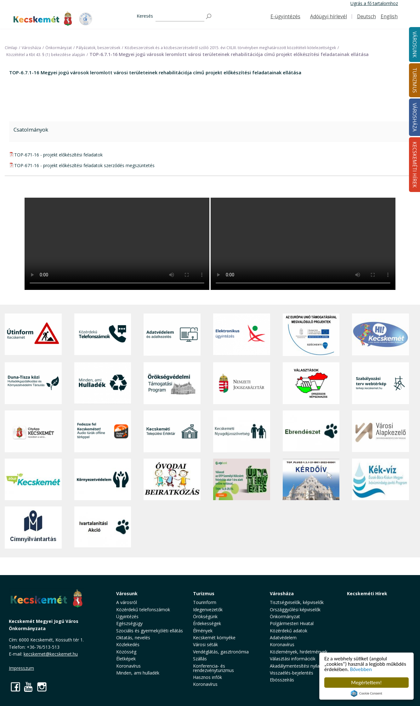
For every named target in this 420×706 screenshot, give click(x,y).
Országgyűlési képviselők (295, 610)
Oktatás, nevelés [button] (133, 638)
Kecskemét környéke (214, 638)
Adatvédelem (283, 638)
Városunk (127, 593)
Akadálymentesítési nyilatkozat (301, 666)
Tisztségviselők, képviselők (297, 602)
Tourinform (204, 602)
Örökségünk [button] (205, 616)
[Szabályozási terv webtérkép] (380, 383)
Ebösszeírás (282, 680)
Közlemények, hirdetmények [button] (298, 652)
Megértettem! (366, 682)
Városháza (282, 593)
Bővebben (361, 669)
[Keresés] (180, 16)
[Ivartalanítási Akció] (102, 527)
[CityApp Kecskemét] (33, 431)
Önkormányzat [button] (285, 616)
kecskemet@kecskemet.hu (51, 654)
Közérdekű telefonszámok (143, 610)
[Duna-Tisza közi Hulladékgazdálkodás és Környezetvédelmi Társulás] (33, 383)
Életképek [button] (126, 659)
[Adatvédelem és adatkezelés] (172, 334)
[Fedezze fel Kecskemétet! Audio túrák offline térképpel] (102, 431)
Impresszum (21, 668)
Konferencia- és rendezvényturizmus (213, 668)
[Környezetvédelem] (102, 479)
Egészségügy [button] (129, 623)
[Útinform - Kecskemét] (33, 334)
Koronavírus (128, 666)
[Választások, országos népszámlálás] (311, 383)
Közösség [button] (126, 652)
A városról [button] (126, 602)
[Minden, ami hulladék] (102, 383)
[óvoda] (172, 479)
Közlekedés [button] (127, 644)
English (389, 16)
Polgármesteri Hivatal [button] (292, 623)
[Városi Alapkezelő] (380, 431)
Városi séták (205, 644)
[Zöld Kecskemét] (33, 479)
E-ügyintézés (285, 16)
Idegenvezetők (208, 610)
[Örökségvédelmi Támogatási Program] (172, 383)
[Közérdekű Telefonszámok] (102, 334)
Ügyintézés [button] (127, 616)
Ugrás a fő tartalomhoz (374, 3)
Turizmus (203, 593)
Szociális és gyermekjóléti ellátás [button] (149, 631)
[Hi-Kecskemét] (380, 334)
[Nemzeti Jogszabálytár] (241, 383)
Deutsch (366, 16)
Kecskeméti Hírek (367, 593)
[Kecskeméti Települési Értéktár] (172, 431)
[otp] (241, 479)
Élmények (203, 631)
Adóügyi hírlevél (328, 16)
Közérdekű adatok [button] (288, 631)
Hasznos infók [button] (207, 677)
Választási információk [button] (292, 659)
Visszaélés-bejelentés (291, 673)
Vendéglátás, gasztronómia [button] (221, 652)
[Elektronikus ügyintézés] (241, 334)
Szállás (200, 659)
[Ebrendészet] (311, 431)
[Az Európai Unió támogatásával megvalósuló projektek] (311, 334)
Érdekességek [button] (207, 623)
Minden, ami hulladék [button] (137, 673)
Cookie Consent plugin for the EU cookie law (366, 693)
